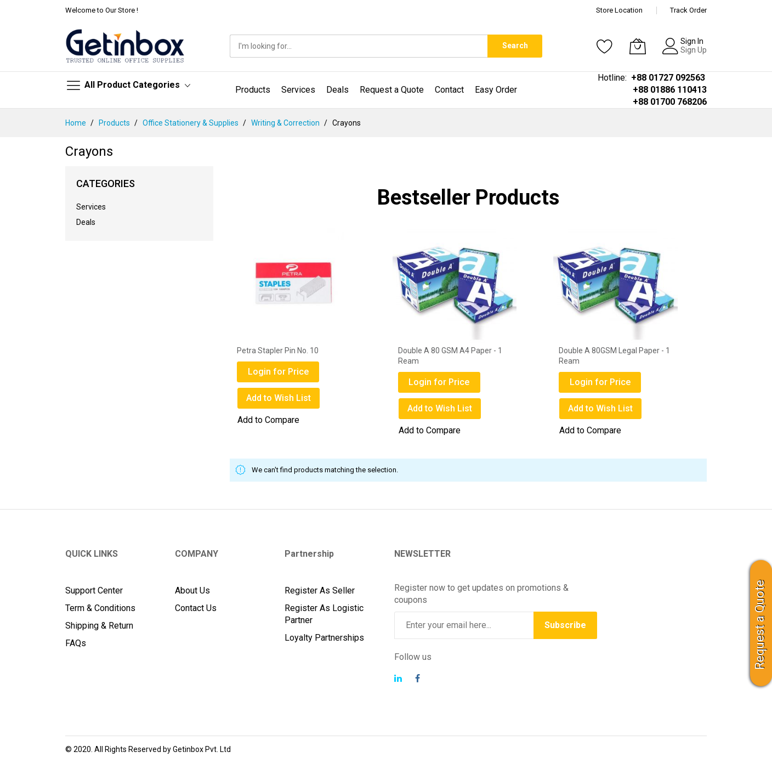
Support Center (94, 590)
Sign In (691, 41)
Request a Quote (760, 625)
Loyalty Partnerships (324, 637)
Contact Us (196, 608)
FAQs (75, 643)
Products (115, 122)
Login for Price (278, 371)
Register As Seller (320, 590)
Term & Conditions (100, 608)
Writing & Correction (286, 122)
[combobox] (358, 46)
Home (76, 122)
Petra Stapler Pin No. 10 (278, 350)
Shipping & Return (99, 625)
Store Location (619, 10)
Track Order (688, 10)
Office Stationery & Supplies (191, 122)
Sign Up (693, 50)
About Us (192, 590)
